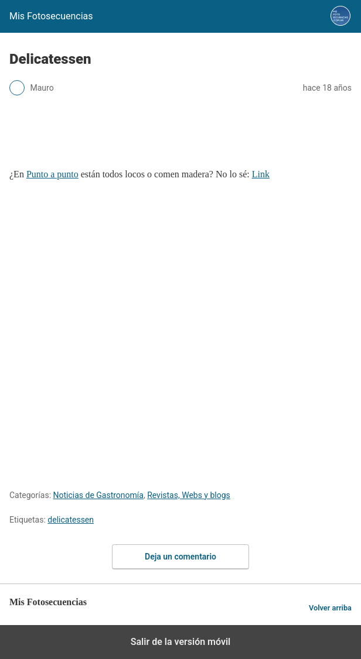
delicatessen (70, 519)
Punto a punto (52, 174)
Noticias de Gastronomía (98, 495)
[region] (180, 137)
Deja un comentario (180, 556)
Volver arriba (330, 607)
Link (261, 174)
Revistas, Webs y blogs (188, 495)
